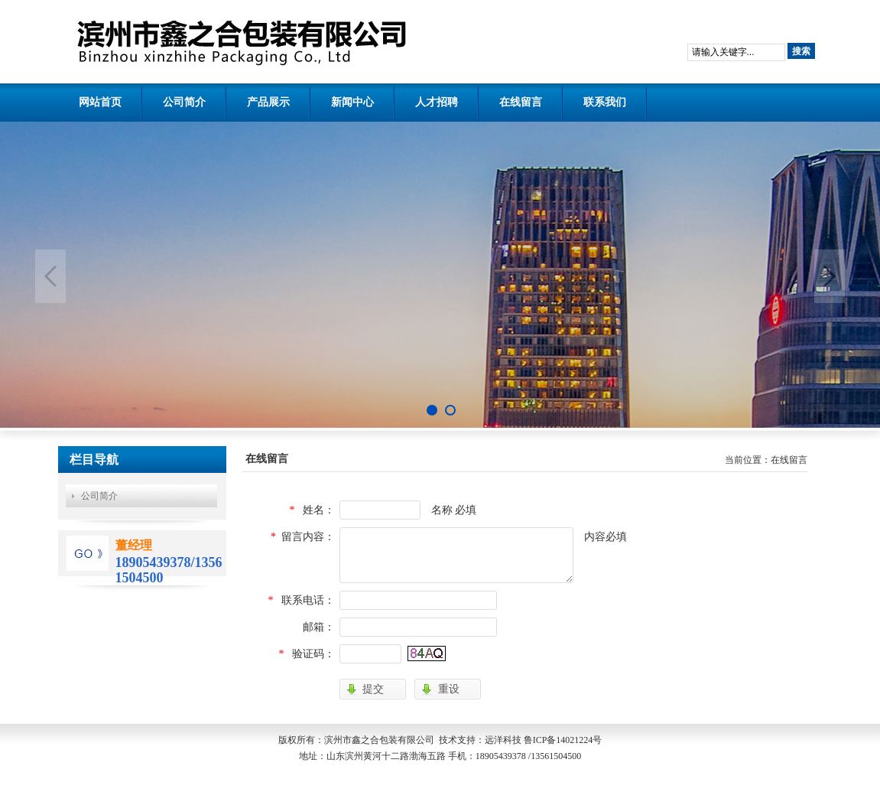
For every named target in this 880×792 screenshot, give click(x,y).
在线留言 (520, 102)
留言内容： (308, 537)
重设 (448, 689)
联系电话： (308, 600)
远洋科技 (503, 740)
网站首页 (100, 102)
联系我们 (604, 102)
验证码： (313, 654)
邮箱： (319, 627)
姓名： (319, 510)
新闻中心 (352, 102)
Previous (50, 276)
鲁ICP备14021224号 (563, 740)
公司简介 (184, 102)
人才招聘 (436, 102)
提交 (373, 689)
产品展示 (268, 102)
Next (829, 276)
